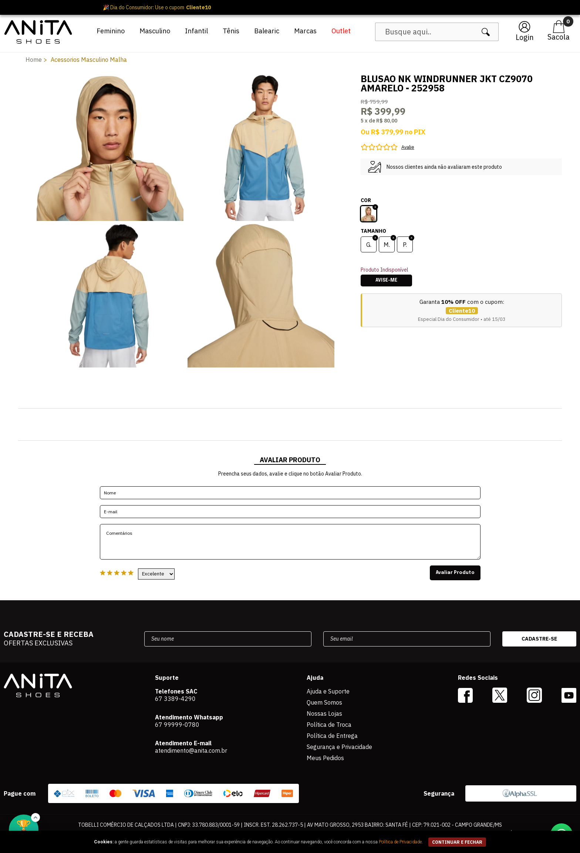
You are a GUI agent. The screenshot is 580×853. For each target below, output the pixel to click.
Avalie (407, 147)
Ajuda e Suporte (328, 691)
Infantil (196, 31)
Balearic (266, 31)
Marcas (305, 31)
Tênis (231, 31)
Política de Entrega (332, 735)
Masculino (154, 31)
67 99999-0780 (177, 724)
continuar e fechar (457, 842)
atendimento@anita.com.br (191, 750)
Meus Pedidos (325, 758)
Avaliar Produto (455, 573)
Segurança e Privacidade (339, 746)
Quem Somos (324, 702)
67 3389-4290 (175, 698)
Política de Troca (329, 724)
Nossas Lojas (324, 713)
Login (525, 37)
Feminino (111, 31)
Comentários (290, 542)
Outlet (341, 31)
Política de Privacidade (400, 841)
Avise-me (386, 280)
